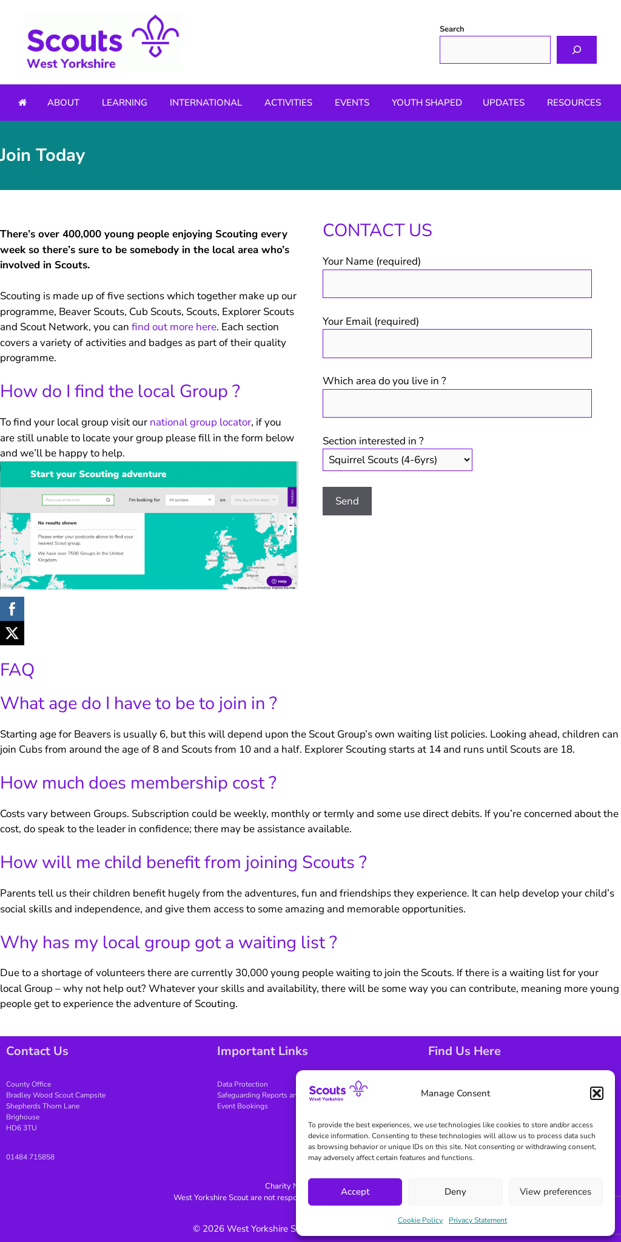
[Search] (577, 50)
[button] (597, 1093)
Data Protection (242, 1084)
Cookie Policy (420, 1220)
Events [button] (352, 103)
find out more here (174, 327)
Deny (455, 1192)
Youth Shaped (427, 103)
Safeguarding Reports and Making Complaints (291, 1095)
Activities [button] (288, 103)
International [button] (206, 103)
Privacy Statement (478, 1220)
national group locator (200, 422)
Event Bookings (242, 1106)
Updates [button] (504, 103)
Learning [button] (124, 103)
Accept (355, 1192)
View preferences (555, 1192)
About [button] (63, 103)
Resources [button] (574, 103)
